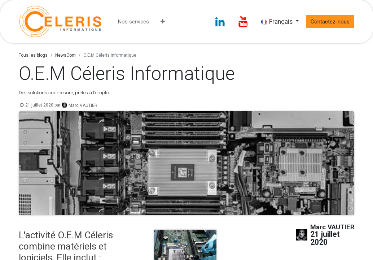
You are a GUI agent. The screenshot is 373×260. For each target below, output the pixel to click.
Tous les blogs (33, 55)
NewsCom (65, 55)
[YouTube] (243, 21)
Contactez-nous (330, 21)
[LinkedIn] (220, 21)
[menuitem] (133, 22)
